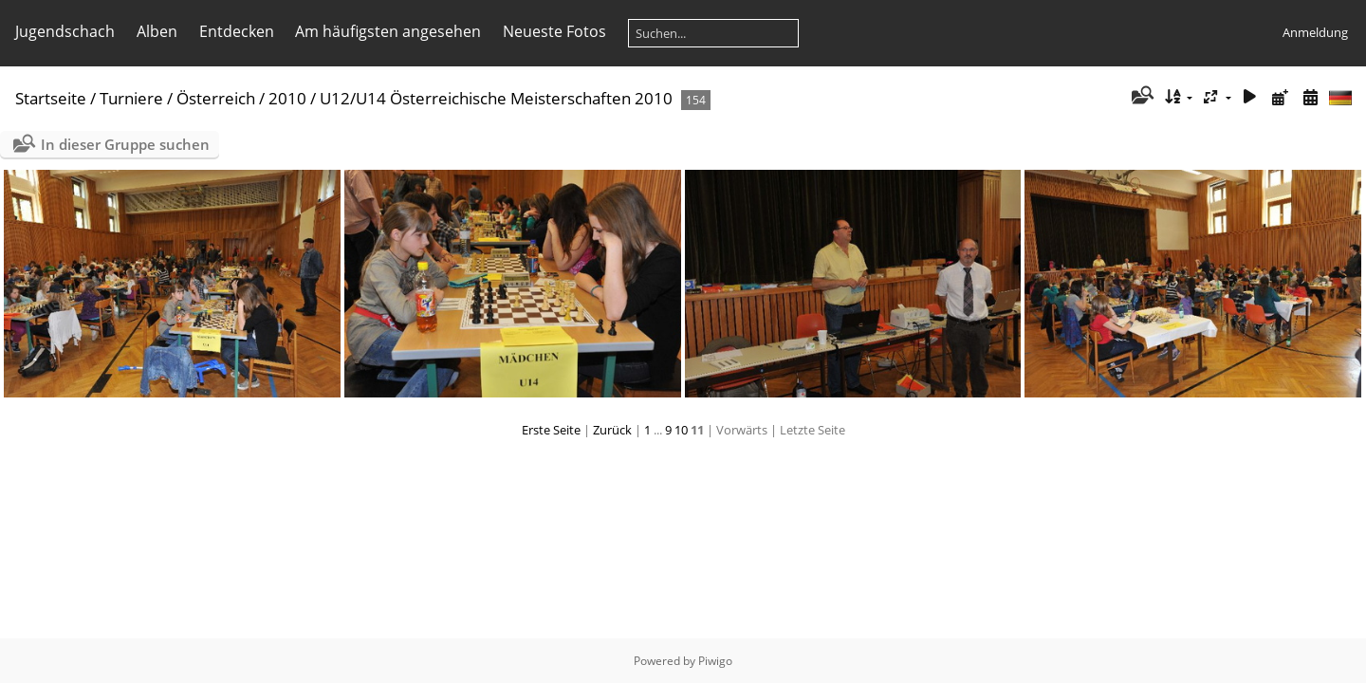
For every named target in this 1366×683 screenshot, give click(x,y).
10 (681, 429)
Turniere (131, 98)
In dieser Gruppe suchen (125, 144)
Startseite (50, 98)
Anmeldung (1315, 32)
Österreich (215, 98)
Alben (157, 31)
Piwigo (715, 661)
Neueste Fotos (554, 31)
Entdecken (236, 31)
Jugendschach (65, 31)
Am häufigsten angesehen (388, 31)
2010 (287, 98)
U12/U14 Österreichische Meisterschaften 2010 (496, 98)
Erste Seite (551, 429)
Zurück (612, 429)
